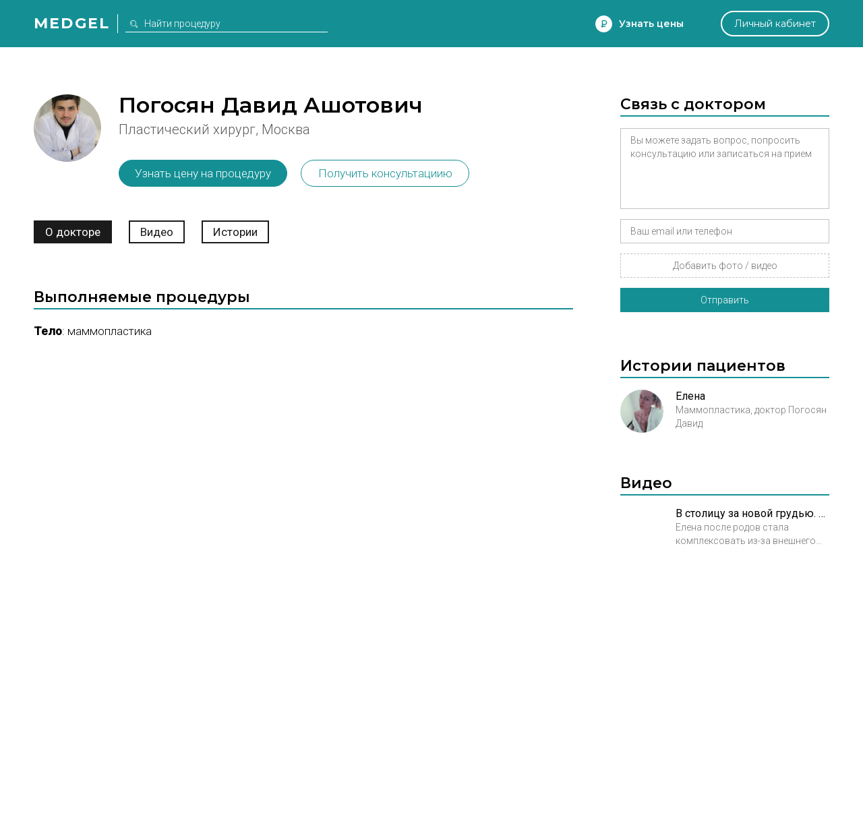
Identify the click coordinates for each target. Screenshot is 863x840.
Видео (156, 232)
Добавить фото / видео (725, 265)
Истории (235, 232)
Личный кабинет (775, 24)
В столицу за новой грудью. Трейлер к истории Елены (752, 513)
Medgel (72, 23)
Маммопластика (109, 331)
